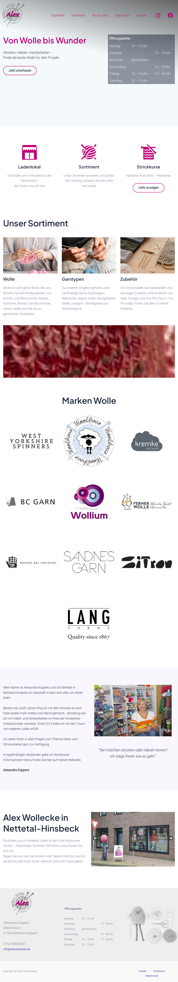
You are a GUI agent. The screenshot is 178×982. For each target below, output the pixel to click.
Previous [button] (95, 838)
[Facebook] (170, 15)
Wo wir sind (102, 15)
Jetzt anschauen (21, 71)
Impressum (149, 971)
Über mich (123, 15)
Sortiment (81, 15)
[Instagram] (158, 15)
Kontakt (141, 15)
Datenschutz (165, 971)
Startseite (61, 15)
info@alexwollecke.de (18, 949)
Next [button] (170, 838)
